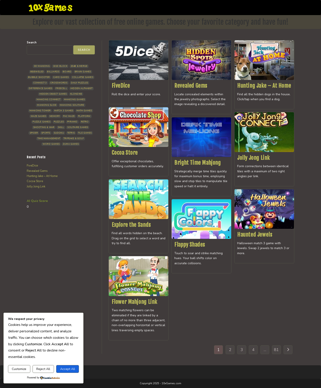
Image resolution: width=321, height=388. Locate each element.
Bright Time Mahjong (197, 162)
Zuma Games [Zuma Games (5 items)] (71, 144)
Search (32, 43)
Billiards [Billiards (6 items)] (53, 71)
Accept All (67, 369)
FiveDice (121, 85)
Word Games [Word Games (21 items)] (51, 144)
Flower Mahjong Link (134, 302)
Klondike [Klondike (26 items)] (76, 93)
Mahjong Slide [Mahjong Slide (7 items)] (46, 105)
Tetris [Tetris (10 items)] (71, 132)
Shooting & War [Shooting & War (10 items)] (44, 127)
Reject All (43, 369)
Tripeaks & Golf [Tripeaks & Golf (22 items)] (74, 138)
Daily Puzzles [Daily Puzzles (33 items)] (79, 82)
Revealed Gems (190, 85)
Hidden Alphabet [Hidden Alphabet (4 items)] (81, 88)
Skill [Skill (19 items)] (61, 127)
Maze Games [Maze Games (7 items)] (38, 116)
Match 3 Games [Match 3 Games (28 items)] (63, 110)
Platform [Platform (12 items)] (84, 116)
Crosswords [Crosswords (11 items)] (59, 82)
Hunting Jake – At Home (264, 85)
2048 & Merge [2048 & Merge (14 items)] (79, 66)
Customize (19, 369)
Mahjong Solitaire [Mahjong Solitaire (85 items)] (72, 105)
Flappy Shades (189, 244)
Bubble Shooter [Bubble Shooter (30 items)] (39, 77)
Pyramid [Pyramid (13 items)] (72, 121)
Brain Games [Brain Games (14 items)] (83, 71)
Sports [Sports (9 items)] (45, 132)
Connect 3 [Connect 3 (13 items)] (40, 82)
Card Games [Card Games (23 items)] (61, 77)
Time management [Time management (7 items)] (48, 138)
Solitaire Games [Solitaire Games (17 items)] (77, 127)
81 (276, 349)
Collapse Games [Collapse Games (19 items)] (82, 77)
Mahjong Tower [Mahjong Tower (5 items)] (40, 110)
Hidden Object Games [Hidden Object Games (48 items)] (53, 93)
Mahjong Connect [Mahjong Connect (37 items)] (49, 99)
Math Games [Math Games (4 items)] (84, 110)
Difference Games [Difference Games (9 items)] (40, 88)
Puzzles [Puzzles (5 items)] (59, 121)
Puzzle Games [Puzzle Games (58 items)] (41, 121)
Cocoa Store (125, 152)
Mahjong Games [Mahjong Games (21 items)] (74, 99)
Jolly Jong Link (253, 157)
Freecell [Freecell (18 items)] (61, 88)
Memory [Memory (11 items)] (54, 116)
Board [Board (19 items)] (67, 71)
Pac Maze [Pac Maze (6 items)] (69, 116)
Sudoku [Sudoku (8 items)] (59, 132)
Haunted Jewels (254, 234)
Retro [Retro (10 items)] (85, 121)
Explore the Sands (131, 224)
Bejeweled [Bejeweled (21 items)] (37, 71)
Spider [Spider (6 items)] (34, 132)
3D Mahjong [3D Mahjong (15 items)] (42, 66)
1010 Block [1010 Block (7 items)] (60, 66)
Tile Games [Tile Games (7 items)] (85, 132)
